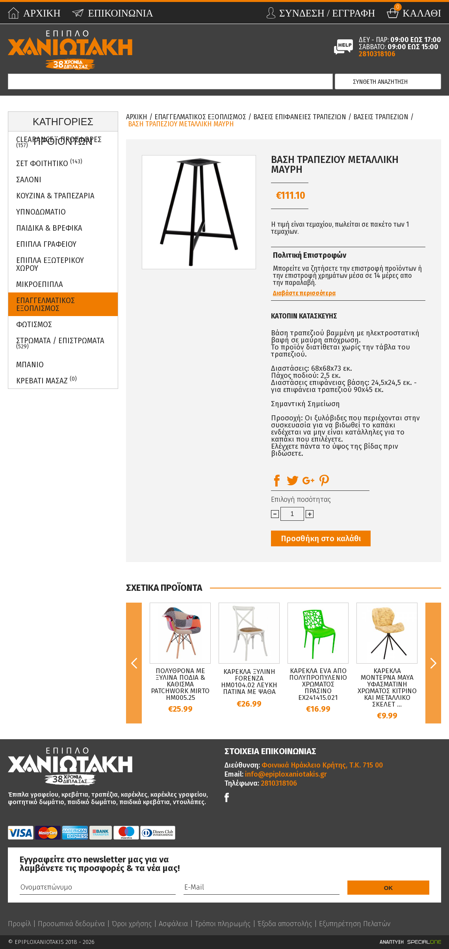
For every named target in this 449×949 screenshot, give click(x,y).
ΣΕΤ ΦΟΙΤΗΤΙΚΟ (49, 163)
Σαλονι (28, 179)
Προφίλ (19, 923)
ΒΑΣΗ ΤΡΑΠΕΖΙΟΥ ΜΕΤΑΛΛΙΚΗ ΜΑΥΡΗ (181, 124)
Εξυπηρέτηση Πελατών (354, 923)
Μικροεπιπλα (39, 284)
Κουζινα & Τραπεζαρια (55, 195)
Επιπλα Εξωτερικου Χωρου (50, 264)
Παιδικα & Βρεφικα (49, 228)
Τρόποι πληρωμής (222, 923)
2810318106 (377, 53)
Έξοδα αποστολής (285, 923)
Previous (134, 663)
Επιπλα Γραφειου (46, 244)
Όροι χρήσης (132, 923)
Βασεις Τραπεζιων (380, 116)
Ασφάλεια (173, 923)
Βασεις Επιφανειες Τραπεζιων (299, 116)
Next (433, 663)
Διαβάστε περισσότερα (304, 293)
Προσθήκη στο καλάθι (321, 538)
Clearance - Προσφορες (59, 142)
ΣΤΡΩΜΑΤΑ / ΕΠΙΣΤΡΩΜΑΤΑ (60, 343)
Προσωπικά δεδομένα (71, 923)
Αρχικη (136, 116)
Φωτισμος (34, 324)
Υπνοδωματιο (41, 211)
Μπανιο (30, 364)
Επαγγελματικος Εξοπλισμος (45, 304)
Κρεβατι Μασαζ (46, 380)
